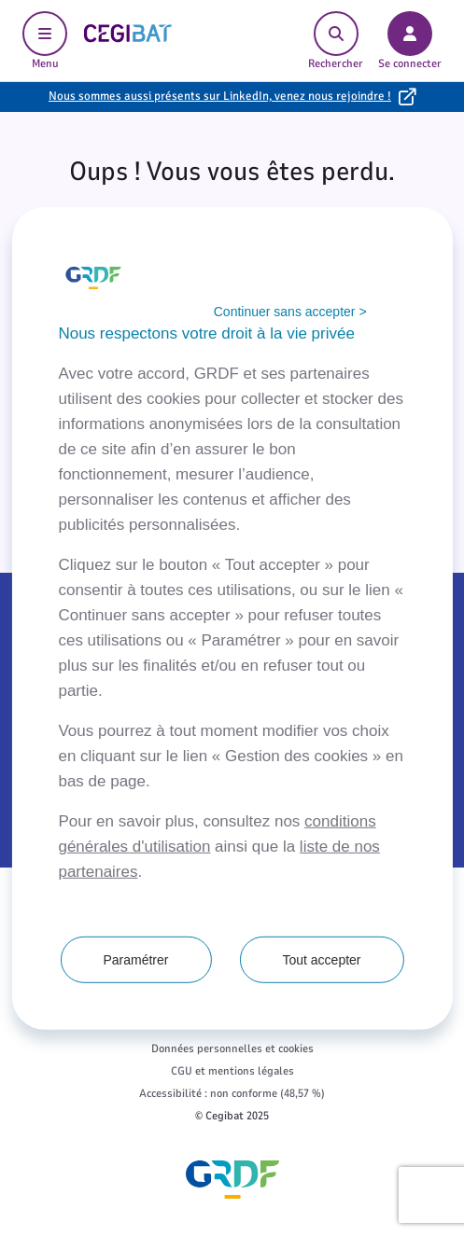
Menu (44, 41)
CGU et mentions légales (232, 1070)
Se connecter (410, 41)
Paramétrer (135, 959)
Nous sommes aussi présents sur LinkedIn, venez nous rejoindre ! (220, 96)
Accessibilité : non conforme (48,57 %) (232, 1093)
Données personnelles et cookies (232, 1048)
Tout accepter (321, 959)
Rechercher (335, 41)
